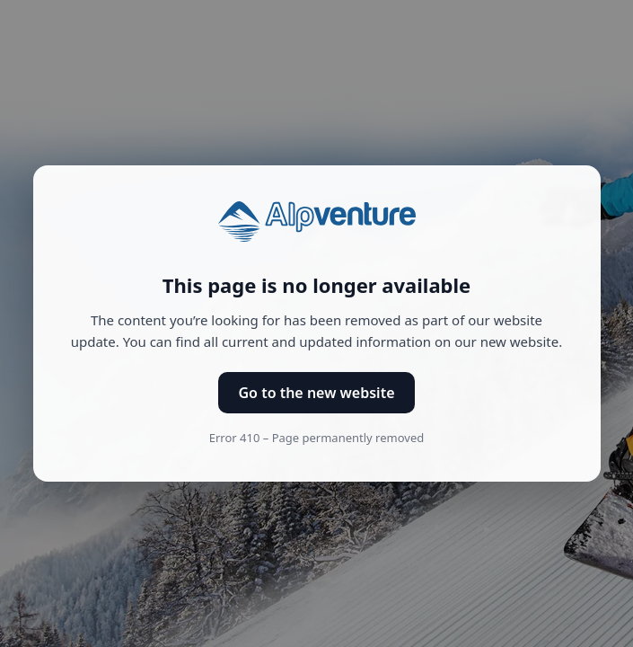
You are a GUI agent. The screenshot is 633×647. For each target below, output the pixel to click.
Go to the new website (316, 393)
